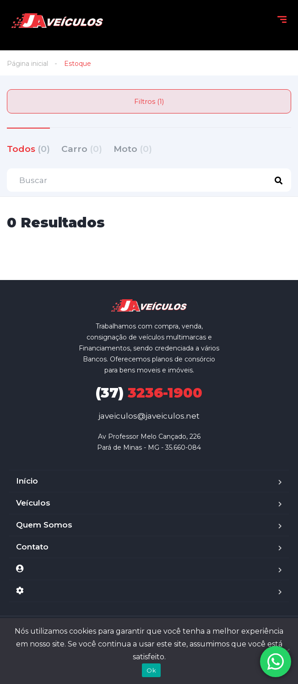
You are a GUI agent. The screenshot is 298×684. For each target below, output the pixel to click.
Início (27, 480)
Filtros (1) (149, 101)
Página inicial (27, 63)
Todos (28, 149)
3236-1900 (149, 392)
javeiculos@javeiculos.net (149, 415)
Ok (151, 670)
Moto (133, 149)
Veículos (33, 502)
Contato (32, 546)
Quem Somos (44, 524)
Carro (81, 149)
